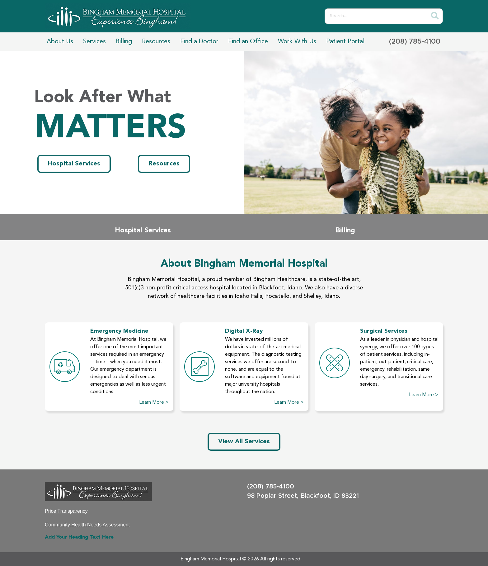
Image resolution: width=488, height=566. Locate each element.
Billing (123, 42)
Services (94, 42)
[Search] (435, 16)
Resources (156, 42)
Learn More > (154, 402)
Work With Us (297, 42)
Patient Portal (345, 42)
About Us (60, 42)
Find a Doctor (199, 42)
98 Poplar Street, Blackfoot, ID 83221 (303, 496)
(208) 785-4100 (414, 41)
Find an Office (248, 42)
